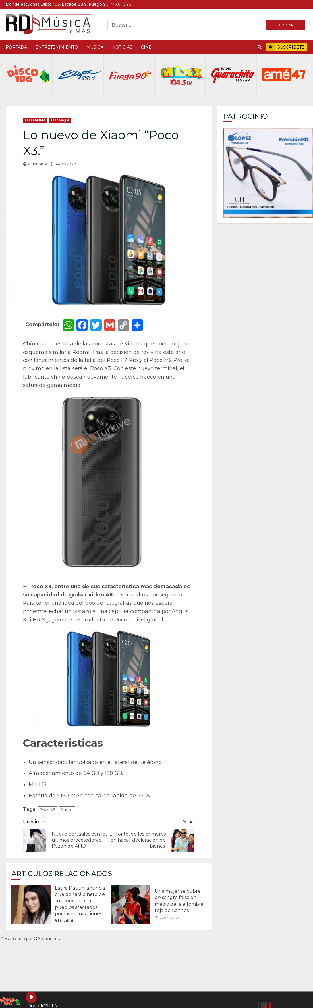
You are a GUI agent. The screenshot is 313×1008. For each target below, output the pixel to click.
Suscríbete (285, 47)
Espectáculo (35, 120)
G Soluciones (47, 938)
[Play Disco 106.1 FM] (31, 997)
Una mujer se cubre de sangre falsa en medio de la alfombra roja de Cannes (130, 904)
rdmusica (37, 164)
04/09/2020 (65, 164)
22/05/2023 (169, 918)
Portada (16, 47)
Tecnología (59, 120)
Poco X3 (47, 809)
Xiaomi (66, 809)
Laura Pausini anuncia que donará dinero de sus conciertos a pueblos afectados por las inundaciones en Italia (31, 904)
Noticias (122, 47)
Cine (146, 47)
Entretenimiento (57, 47)
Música (94, 47)
